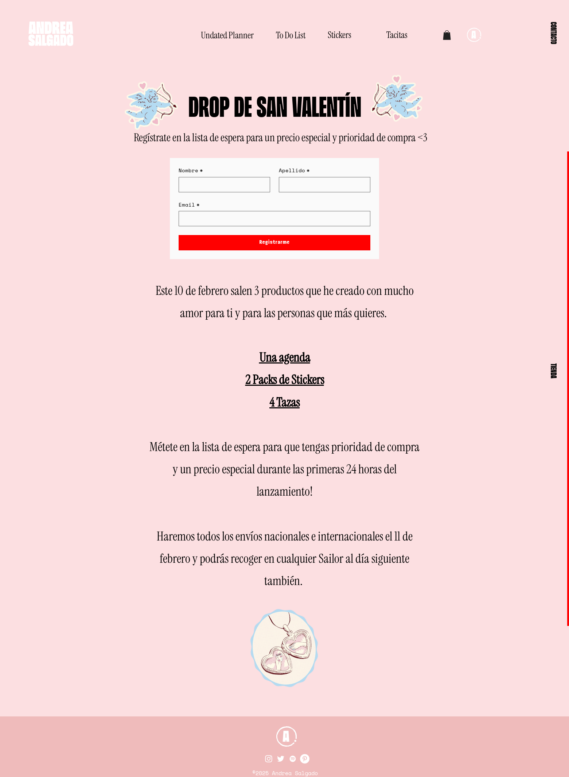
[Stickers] (321, 35)
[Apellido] (322, 184)
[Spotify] (292, 758)
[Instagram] (268, 758)
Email (189, 204)
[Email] (272, 218)
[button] (553, 33)
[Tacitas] (390, 35)
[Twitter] (280, 758)
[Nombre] (222, 184)
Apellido (294, 170)
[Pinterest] (304, 758)
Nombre (191, 170)
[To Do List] (275, 35)
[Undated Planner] (227, 35)
